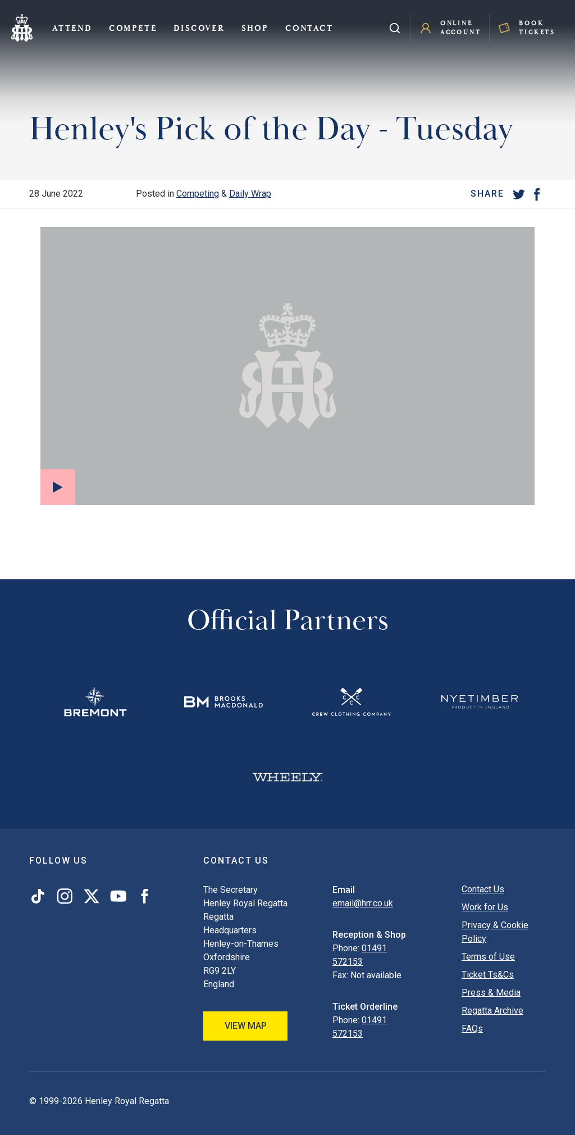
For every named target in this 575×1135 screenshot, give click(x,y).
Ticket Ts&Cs (488, 974)
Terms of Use (488, 956)
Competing (197, 193)
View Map (246, 1025)
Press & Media (491, 992)
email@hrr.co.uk (362, 903)
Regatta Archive (492, 1010)
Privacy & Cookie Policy (495, 932)
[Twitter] (519, 193)
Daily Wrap (250, 193)
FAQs (472, 1028)
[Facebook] (537, 193)
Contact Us (483, 889)
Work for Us (485, 907)
